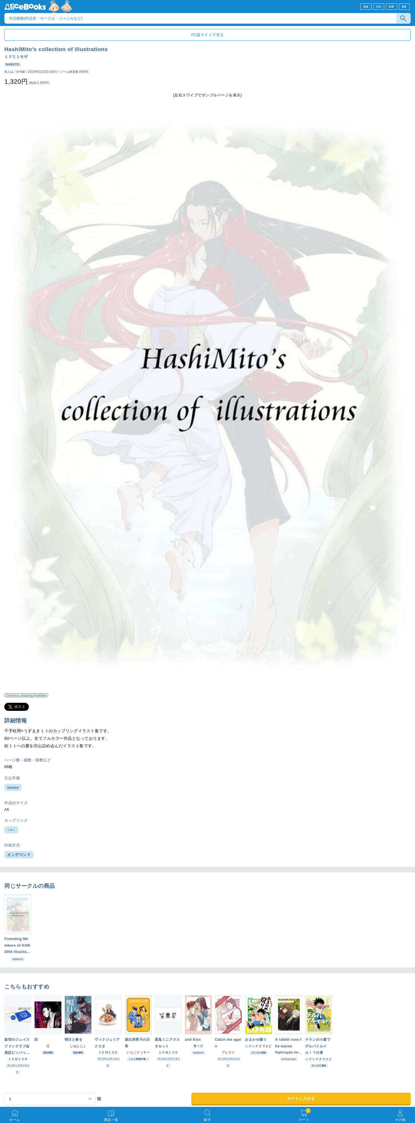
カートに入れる (301, 1098)
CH (378, 6)
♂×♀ (11, 830)
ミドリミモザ (16, 57)
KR (391, 6)
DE (404, 6)
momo (13, 787)
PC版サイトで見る (207, 35)
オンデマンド (19, 855)
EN (365, 6)
